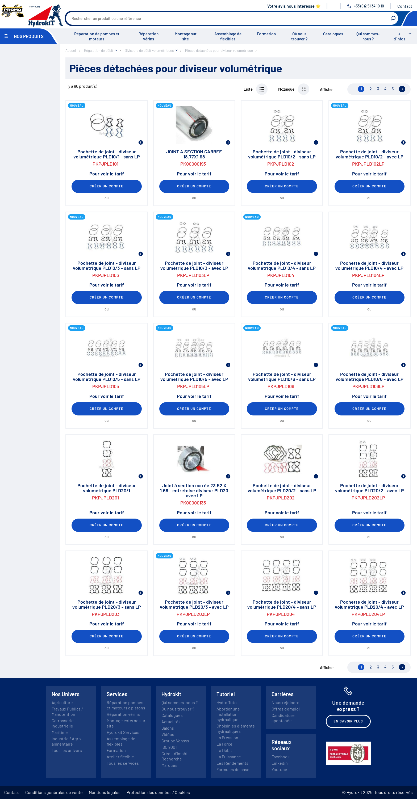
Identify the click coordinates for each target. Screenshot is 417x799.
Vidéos (167, 734)
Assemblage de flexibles (227, 36)
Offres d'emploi (286, 708)
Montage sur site (186, 36)
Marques (169, 765)
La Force (224, 743)
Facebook (281, 756)
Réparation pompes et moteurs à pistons (126, 705)
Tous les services (123, 763)
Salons (167, 727)
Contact (404, 6)
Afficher (327, 89)
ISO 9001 (169, 747)
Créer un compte (107, 186)
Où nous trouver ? (299, 36)
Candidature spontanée (283, 718)
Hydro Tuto (226, 702)
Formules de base (232, 769)
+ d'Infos (399, 36)
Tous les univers (67, 750)
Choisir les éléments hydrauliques (235, 728)
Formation (266, 33)
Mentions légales (104, 792)
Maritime (60, 732)
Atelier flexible (120, 756)
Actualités (171, 721)
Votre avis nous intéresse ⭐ (294, 6)
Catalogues (333, 33)
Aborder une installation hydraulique (228, 714)
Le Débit (224, 750)
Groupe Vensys (175, 740)
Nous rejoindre (285, 702)
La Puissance (228, 756)
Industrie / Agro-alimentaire (67, 741)
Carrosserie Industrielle (63, 723)
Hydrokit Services (123, 732)
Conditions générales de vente (54, 792)
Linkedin (280, 763)
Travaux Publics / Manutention (67, 711)
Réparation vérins (149, 36)
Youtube (279, 769)
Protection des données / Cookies (158, 792)
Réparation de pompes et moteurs (96, 36)
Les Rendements (232, 763)
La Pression (227, 737)
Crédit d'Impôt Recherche (174, 756)
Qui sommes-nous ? (368, 36)
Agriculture (62, 702)
